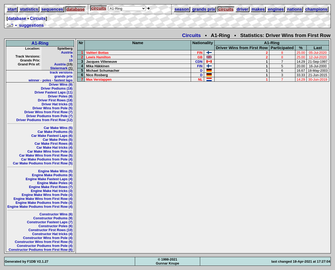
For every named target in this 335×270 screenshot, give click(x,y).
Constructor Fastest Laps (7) (50, 222)
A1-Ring (40, 43)
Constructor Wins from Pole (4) (48, 238)
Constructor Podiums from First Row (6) (41, 250)
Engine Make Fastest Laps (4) (49, 179)
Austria (67, 52)
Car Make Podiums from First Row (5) (43, 163)
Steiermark (58, 68)
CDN (199, 62)
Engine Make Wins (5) (55, 171)
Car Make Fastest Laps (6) (52, 136)
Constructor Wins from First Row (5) (44, 242)
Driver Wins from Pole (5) (53, 108)
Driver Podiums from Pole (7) (49, 116)
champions (316, 9)
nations (294, 9)
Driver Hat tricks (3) (57, 104)
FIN (200, 53)
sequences (52, 9)
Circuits (38, 18)
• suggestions (25, 25)
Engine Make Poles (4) (55, 183)
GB (200, 57)
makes (258, 9)
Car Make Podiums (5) (55, 132)
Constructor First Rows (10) (50, 230)
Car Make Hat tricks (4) (54, 147)
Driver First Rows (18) (55, 100)
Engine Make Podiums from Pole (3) (44, 203)
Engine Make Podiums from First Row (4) (40, 207)
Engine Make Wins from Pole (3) (47, 195)
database (75, 9)
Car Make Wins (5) (58, 128)
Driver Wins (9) (61, 84)
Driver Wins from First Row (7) (48, 112)
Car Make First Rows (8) (54, 144)
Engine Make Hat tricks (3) (52, 191)
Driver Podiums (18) (57, 88)
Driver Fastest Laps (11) (54, 92)
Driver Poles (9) (60, 96)
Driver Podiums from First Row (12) (44, 120)
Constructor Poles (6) (56, 226)
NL (200, 79)
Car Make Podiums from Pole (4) (47, 159)
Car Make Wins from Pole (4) (50, 151)
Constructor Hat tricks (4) (52, 234)
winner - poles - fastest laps (51, 80)
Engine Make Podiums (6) (52, 175)
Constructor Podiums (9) (53, 218)
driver (242, 9)
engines (276, 9)
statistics (29, 9)
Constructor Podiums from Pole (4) (45, 246)
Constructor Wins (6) (55, 214)
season (182, 9)
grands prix (203, 9)
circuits (98, 8)
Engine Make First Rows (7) (50, 187)
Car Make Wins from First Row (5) (46, 155)
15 (71, 60)
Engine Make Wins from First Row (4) (43, 199)
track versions (61, 72)
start (12, 9)
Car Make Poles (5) (58, 140)
